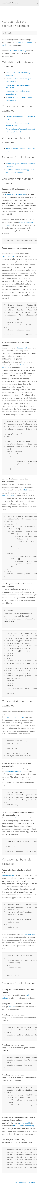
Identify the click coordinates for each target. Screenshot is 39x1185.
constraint (28, 42)
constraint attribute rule (15, 716)
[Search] (37, 3)
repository (17, 51)
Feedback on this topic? (27, 1181)
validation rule (29, 933)
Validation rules (8, 874)
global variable (25, 1121)
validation (6, 45)
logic (30, 1124)
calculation (19, 42)
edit (25, 489)
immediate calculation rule (15, 195)
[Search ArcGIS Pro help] (17, 3)
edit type (18, 1124)
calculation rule (8, 256)
